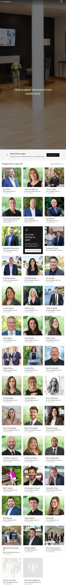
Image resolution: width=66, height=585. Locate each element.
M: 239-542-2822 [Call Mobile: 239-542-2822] (7, 342)
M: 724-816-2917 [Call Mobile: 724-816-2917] (50, 402)
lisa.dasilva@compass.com (31, 370)
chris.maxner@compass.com (31, 490)
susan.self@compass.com (52, 520)
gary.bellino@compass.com (31, 220)
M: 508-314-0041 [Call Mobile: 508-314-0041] (28, 372)
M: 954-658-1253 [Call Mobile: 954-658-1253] (50, 551)
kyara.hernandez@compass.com (11, 430)
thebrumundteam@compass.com (54, 250)
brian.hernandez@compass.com (32, 430)
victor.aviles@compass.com (53, 191)
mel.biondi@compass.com (52, 220)
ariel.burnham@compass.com (31, 280)
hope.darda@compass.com (53, 340)
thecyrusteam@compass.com (10, 581)
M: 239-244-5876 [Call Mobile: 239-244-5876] (7, 222)
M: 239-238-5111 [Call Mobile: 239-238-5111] (7, 312)
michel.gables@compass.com (10, 400)
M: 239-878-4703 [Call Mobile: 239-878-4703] (50, 462)
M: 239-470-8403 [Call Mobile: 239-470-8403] (28, 282)
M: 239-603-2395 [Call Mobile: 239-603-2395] (50, 193)
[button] (1, 1)
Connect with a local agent (33, 250)
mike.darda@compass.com (10, 340)
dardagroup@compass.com (10, 370)
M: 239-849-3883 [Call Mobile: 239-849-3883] (50, 312)
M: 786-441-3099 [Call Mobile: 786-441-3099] (28, 491)
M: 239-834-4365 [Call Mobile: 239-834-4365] (7, 282)
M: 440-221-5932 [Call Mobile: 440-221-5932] (50, 372)
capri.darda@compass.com (31, 340)
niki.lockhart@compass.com (31, 460)
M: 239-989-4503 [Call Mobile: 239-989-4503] (7, 252)
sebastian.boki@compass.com (10, 250)
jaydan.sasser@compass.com (31, 520)
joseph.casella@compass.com (53, 280)
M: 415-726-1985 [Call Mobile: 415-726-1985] (50, 431)
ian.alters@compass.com (9, 191)
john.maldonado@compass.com (54, 460)
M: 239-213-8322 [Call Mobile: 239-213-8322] (50, 491)
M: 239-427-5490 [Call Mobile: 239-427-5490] (7, 462)
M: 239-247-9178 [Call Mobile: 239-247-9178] (28, 402)
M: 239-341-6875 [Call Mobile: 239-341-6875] (28, 193)
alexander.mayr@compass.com (54, 490)
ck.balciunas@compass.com (10, 220)
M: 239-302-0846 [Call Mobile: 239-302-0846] (7, 554)
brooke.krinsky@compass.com (53, 430)
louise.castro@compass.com (10, 310)
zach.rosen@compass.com (9, 520)
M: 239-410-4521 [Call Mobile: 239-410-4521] (28, 342)
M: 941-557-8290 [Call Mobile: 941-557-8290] (28, 551)
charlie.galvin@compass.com (31, 400)
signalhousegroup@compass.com (11, 552)
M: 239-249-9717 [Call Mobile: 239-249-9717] (50, 282)
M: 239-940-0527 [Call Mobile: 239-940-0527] (28, 462)
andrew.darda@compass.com (53, 310)
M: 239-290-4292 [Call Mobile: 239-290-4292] (28, 312)
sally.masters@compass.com (10, 490)
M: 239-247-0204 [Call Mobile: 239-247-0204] (50, 342)
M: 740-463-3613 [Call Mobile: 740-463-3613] (50, 521)
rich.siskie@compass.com (30, 550)
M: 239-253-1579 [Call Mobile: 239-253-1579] (7, 491)
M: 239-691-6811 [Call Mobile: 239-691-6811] (7, 521)
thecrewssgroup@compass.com (54, 550)
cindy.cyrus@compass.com (31, 310)
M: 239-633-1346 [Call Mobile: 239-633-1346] (28, 521)
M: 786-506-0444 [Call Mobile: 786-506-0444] (7, 402)
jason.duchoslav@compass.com (54, 370)
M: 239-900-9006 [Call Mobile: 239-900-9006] (7, 193)
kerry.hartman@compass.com (53, 400)
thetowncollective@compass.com (32, 581)
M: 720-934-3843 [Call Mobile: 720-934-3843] (50, 222)
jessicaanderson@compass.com (32, 191)
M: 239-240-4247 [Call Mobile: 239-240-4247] (28, 431)
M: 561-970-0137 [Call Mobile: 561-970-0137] (28, 222)
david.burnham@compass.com (11, 280)
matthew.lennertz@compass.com (11, 460)
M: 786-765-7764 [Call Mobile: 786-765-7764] (7, 431)
